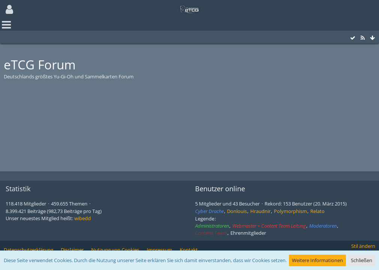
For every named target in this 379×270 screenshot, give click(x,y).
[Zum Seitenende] (372, 38)
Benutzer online (220, 188)
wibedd (82, 218)
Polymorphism (290, 211)
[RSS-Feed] (362, 38)
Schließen (361, 260)
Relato (317, 211)
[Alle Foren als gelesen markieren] (353, 38)
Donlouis (237, 211)
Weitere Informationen (317, 260)
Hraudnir (260, 211)
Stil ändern (363, 246)
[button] (9, 9)
